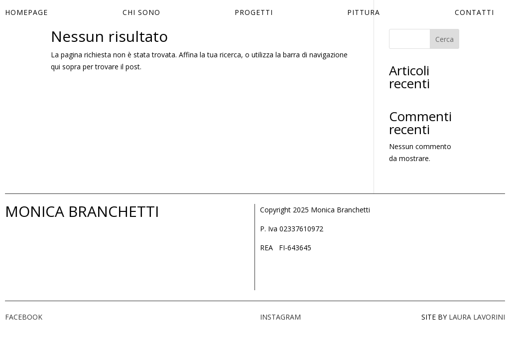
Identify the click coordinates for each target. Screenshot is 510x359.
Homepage (26, 13)
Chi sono (141, 13)
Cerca (444, 39)
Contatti (474, 13)
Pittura (363, 13)
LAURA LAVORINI (477, 317)
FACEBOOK (23, 317)
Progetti (254, 13)
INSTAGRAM (280, 317)
